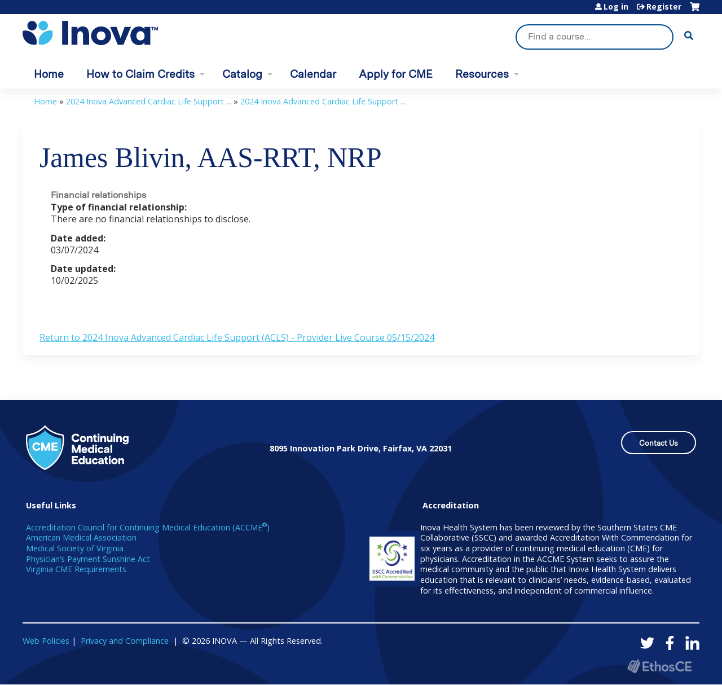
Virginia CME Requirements (76, 569)
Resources (482, 74)
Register (663, 7)
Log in (616, 7)
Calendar (313, 74)
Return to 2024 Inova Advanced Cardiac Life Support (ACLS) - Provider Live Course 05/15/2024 (236, 337)
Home (49, 74)
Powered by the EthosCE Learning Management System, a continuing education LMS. (659, 666)
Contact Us (658, 443)
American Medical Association (81, 537)
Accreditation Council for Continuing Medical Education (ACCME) (148, 527)
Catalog (242, 74)
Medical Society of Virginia (75, 548)
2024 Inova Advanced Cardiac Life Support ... (148, 101)
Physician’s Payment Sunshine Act (88, 559)
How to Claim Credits (140, 74)
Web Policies (46, 640)
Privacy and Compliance (125, 640)
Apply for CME (396, 74)
